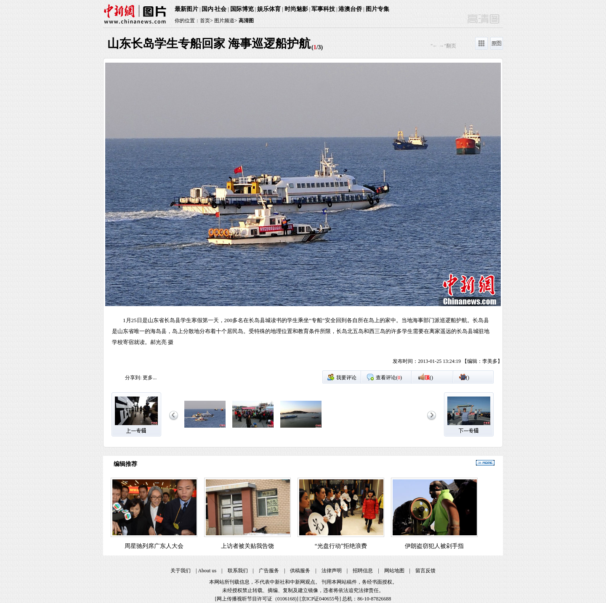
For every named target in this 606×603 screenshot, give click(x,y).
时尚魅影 (296, 9)
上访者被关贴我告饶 (247, 546)
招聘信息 (363, 571)
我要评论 (346, 378)
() (429, 378)
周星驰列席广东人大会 (154, 546)
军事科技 (323, 9)
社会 (220, 9)
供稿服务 (300, 571)
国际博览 (242, 9)
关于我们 (180, 571)
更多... (150, 378)
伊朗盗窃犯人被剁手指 (434, 546)
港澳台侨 (350, 9)
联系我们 (238, 571)
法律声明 (332, 571)
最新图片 (186, 9)
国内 (207, 9)
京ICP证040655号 (320, 599)
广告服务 (269, 571)
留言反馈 (425, 571)
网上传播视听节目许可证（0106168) (257, 599)
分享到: (133, 378)
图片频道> (225, 21)
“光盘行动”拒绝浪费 (341, 546)
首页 (205, 21)
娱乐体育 (269, 9)
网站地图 (394, 571)
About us (207, 571)
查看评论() (389, 378)
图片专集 (377, 9)
